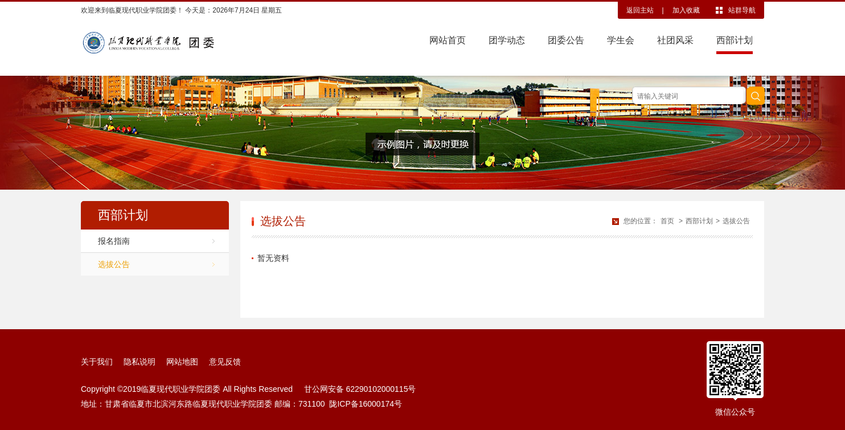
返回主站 (640, 10)
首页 (667, 221)
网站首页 (447, 40)
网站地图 (182, 361)
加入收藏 (686, 10)
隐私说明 (139, 361)
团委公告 (566, 40)
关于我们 (97, 361)
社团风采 (675, 40)
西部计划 (734, 40)
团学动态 (507, 40)
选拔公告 (114, 264)
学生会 (620, 40)
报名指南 (114, 240)
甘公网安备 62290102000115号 (358, 389)
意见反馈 (225, 361)
